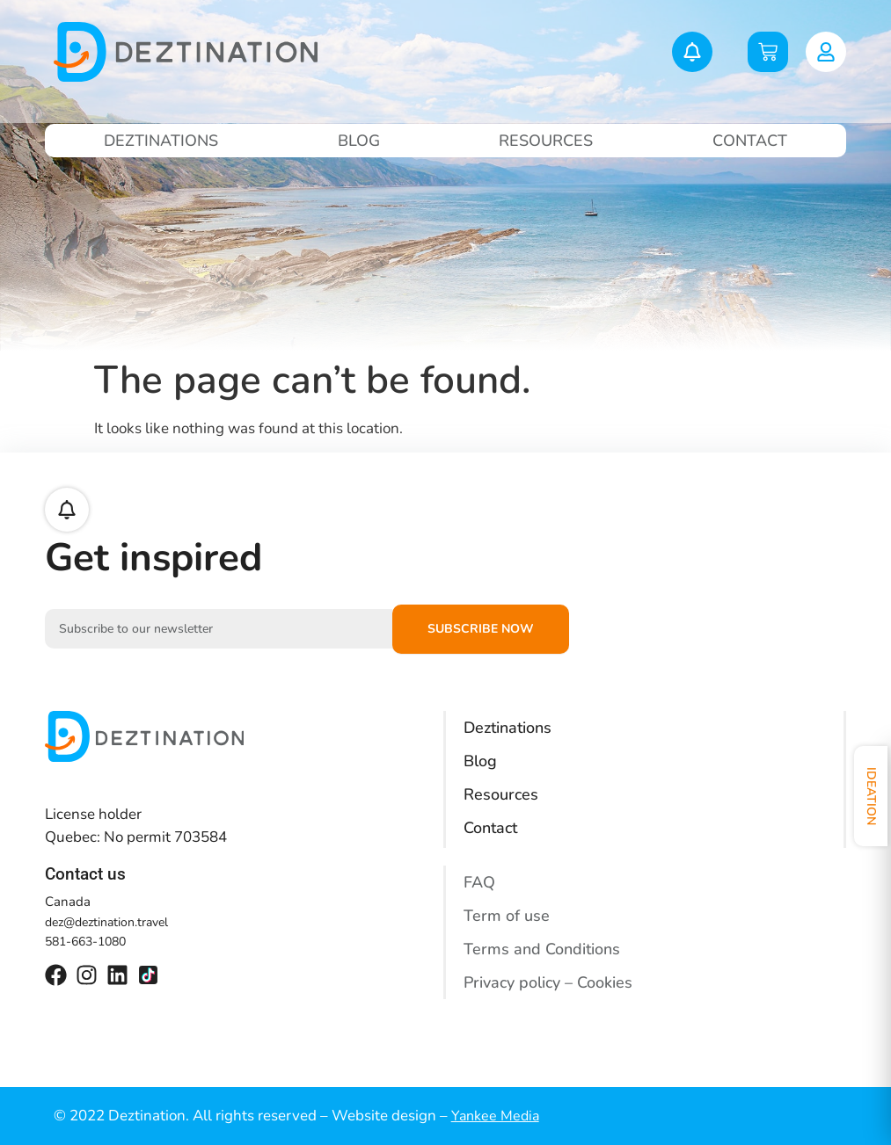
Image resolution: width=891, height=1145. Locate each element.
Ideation (871, 796)
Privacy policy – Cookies (548, 982)
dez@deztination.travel (106, 922)
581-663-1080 (85, 941)
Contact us (85, 874)
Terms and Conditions (542, 949)
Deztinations (161, 140)
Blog (359, 140)
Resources (546, 140)
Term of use (507, 915)
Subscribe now (480, 628)
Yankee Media (495, 1116)
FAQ (479, 882)
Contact (749, 140)
